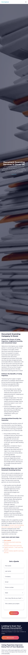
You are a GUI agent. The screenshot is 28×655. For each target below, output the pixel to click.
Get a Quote (10, 637)
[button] (25, 2)
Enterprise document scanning (13, 545)
